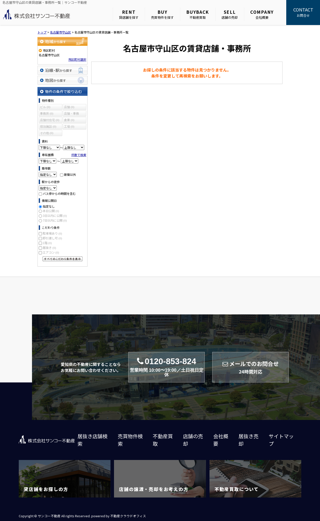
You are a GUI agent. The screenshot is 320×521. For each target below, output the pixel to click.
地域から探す (63, 41)
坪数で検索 (78, 155)
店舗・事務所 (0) (71, 114)
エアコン (51, 252)
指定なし (49, 206)
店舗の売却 (230, 14)
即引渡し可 (52, 238)
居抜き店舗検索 (93, 439)
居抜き (49, 247)
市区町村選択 (77, 59)
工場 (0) (69, 126)
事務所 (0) (46, 113)
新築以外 (70, 174)
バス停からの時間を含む (59, 193)
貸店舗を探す (128, 14)
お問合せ (303, 12)
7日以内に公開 (55, 220)
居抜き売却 (248, 439)
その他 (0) (46, 133)
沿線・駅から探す (63, 70)
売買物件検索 (130, 439)
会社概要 (262, 14)
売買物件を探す (162, 14)
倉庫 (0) (69, 120)
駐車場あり (52, 233)
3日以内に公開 (55, 215)
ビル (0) (45, 107)
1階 (47, 243)
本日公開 (51, 211)
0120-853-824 (166, 367)
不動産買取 (197, 14)
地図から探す (63, 80)
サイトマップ (281, 439)
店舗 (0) (69, 107)
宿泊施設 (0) (48, 126)
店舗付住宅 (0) (49, 120)
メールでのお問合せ (250, 367)
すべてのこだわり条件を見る (62, 258)
